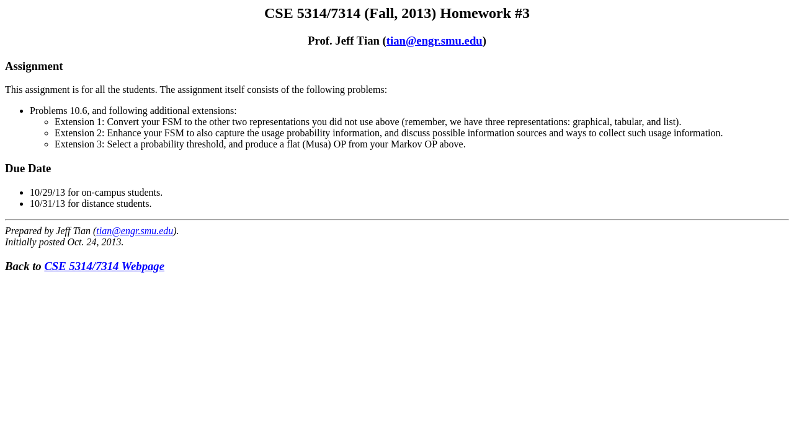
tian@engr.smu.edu (434, 40)
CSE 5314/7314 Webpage (104, 266)
